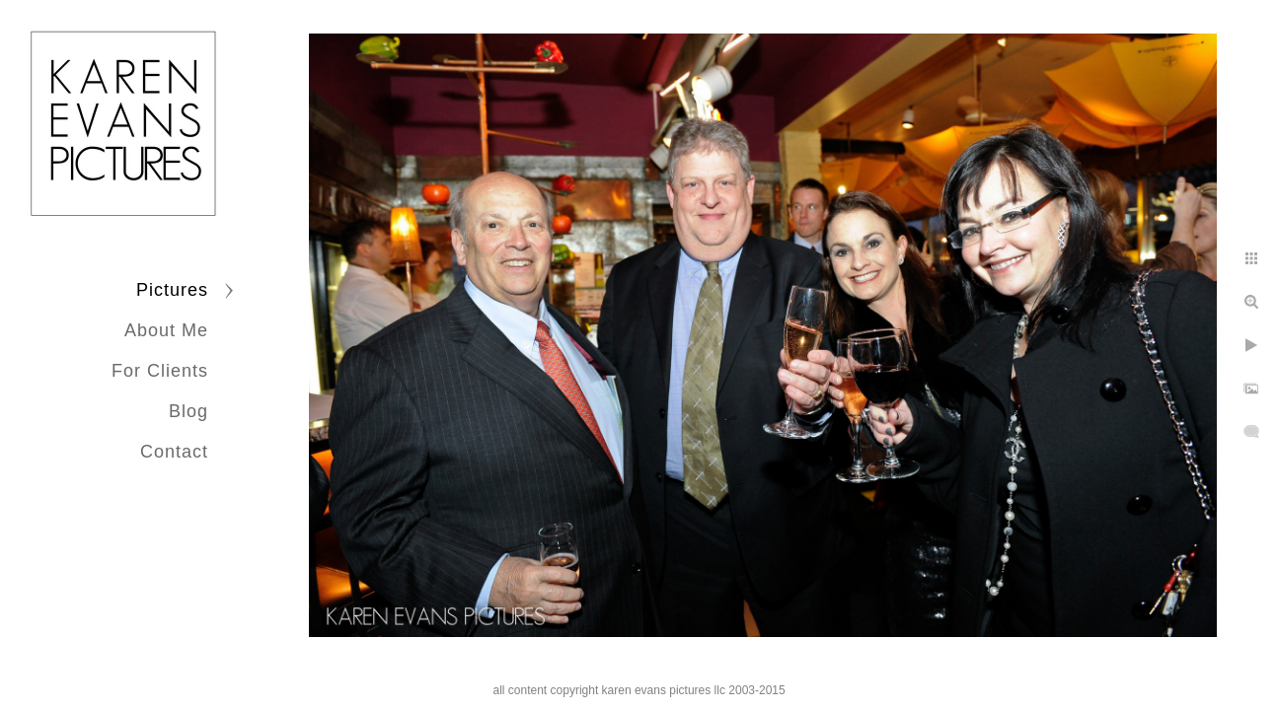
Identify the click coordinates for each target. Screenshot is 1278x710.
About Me (166, 330)
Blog (188, 411)
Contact (174, 452)
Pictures (172, 290)
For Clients (160, 371)
